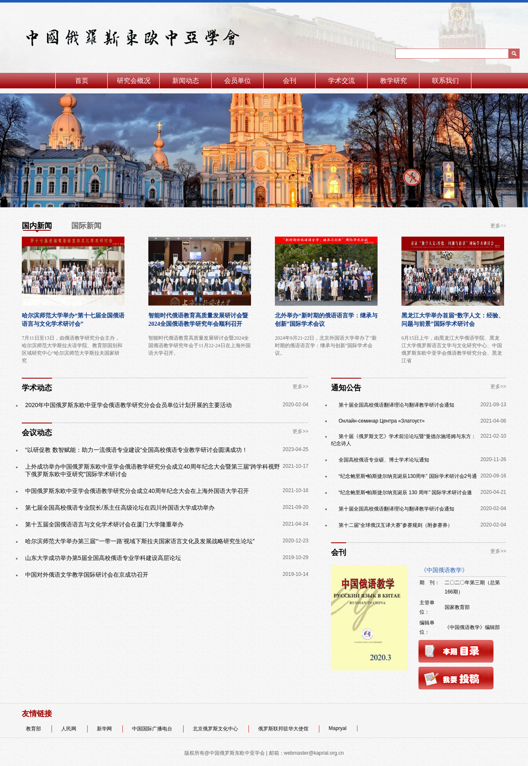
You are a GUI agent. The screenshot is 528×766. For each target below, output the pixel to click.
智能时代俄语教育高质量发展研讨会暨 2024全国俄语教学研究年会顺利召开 (198, 319)
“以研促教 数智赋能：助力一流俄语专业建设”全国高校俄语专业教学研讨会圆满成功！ (136, 449)
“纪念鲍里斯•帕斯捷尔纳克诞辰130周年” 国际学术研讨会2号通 (408, 476)
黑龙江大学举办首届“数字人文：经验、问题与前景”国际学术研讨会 (452, 319)
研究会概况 (133, 80)
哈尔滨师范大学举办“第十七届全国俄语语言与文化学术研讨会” (73, 319)
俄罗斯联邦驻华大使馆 (284, 729)
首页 (81, 80)
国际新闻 (86, 226)
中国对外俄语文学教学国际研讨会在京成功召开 (86, 574)
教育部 (34, 729)
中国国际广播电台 (152, 729)
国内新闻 (37, 226)
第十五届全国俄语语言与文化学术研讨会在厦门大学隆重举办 (104, 524)
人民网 (69, 729)
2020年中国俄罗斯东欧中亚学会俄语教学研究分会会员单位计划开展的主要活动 (128, 405)
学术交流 (341, 80)
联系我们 (445, 80)
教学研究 (393, 80)
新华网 (105, 729)
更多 (495, 226)
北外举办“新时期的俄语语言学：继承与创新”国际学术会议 (326, 319)
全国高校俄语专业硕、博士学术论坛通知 (384, 460)
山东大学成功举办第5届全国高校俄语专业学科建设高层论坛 (103, 558)
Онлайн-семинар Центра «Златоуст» (382, 421)
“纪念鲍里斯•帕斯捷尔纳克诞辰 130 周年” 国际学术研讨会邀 (405, 492)
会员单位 (237, 80)
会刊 (289, 80)
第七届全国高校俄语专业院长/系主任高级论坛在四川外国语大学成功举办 (120, 507)
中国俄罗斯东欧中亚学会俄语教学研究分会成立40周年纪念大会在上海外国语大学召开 (137, 490)
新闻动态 (185, 80)
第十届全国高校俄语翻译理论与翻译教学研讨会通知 (396, 405)
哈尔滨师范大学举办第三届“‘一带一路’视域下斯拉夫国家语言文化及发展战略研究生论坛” (140, 541)
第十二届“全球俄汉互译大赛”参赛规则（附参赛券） (396, 525)
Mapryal (338, 728)
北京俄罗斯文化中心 (216, 729)
